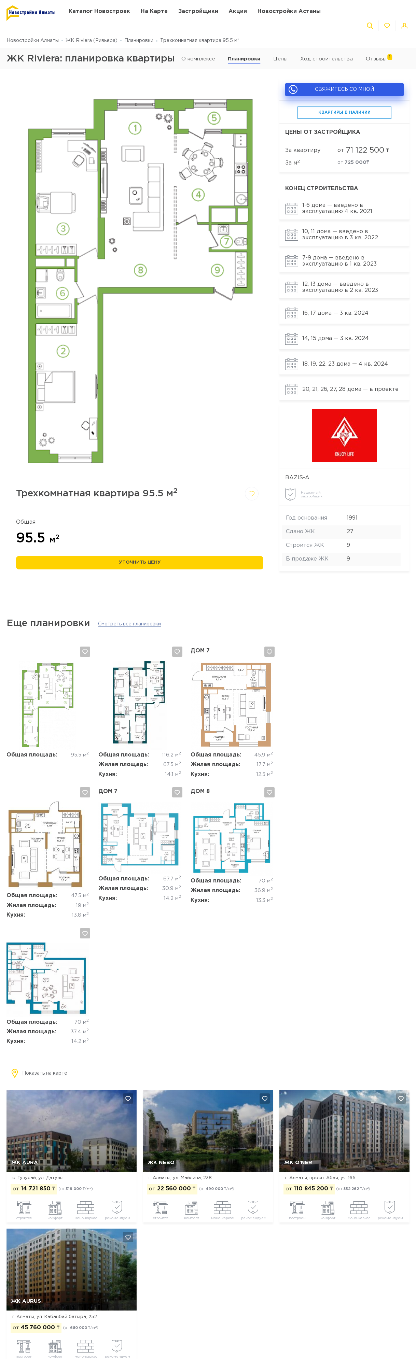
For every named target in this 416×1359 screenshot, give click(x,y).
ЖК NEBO (161, 1162)
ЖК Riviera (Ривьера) (91, 41)
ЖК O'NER (298, 1162)
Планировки (138, 41)
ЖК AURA (24, 1162)
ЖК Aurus (26, 1301)
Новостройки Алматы (32, 41)
